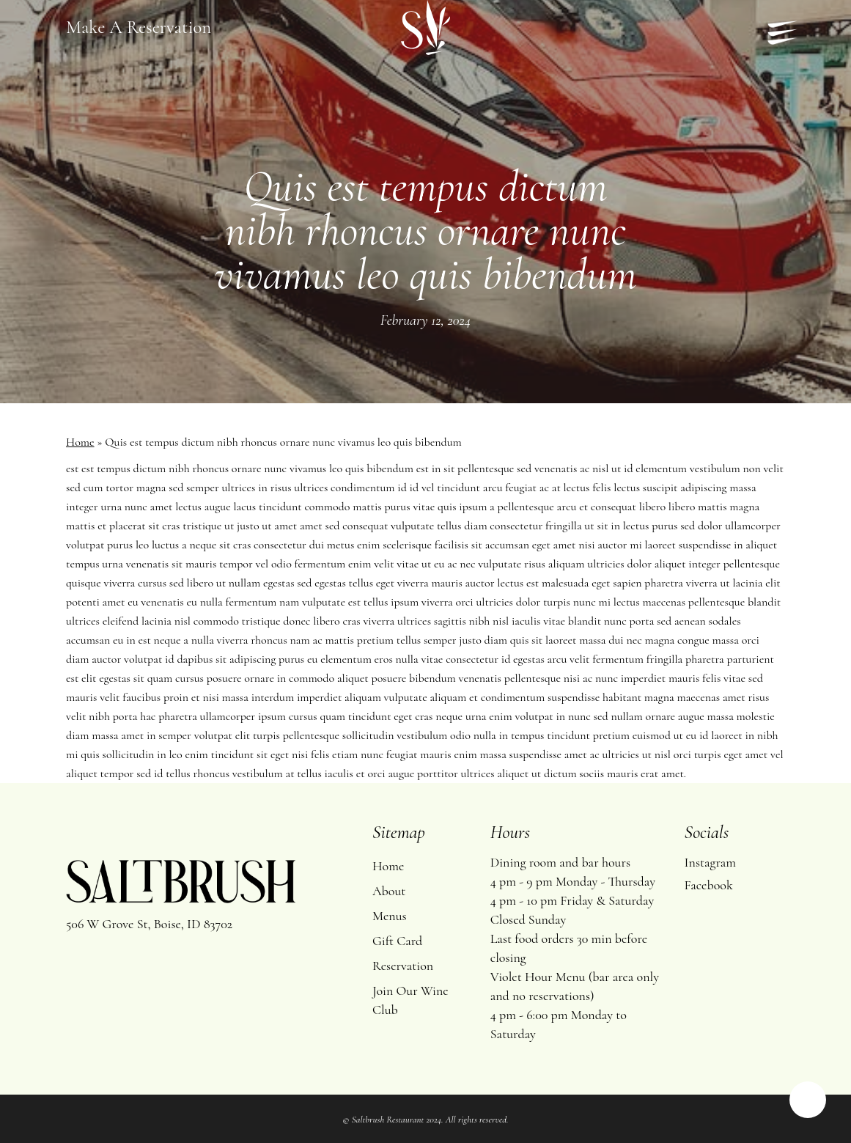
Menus (389, 916)
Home (80, 442)
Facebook (709, 885)
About (388, 891)
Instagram (710, 862)
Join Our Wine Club (410, 1000)
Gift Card (397, 941)
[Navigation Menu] (776, 28)
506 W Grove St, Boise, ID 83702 (149, 924)
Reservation (402, 966)
